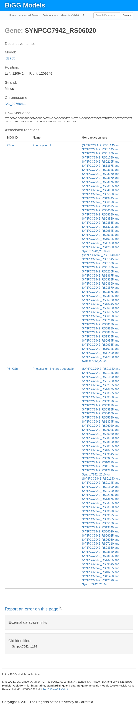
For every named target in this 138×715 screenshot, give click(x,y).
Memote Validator (71, 15)
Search (127, 15)
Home (12, 15)
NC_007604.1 (15, 104)
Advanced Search (29, 15)
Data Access (50, 15)
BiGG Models (25, 5)
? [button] (60, 608)
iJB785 (10, 58)
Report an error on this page (32, 609)
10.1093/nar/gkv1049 (55, 689)
